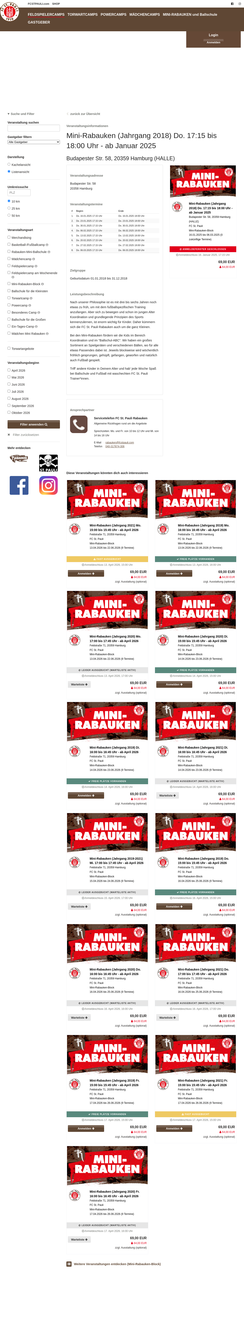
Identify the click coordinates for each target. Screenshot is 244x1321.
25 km (14, 208)
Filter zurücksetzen (26, 435)
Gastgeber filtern (34, 139)
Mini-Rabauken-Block (26, 284)
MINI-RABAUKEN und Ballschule (190, 14)
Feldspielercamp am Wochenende (32, 275)
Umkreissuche (19, 187)
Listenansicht (18, 172)
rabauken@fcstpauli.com (119, 442)
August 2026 (18, 399)
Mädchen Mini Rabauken (28, 333)
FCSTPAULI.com (39, 3)
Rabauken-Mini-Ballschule (29, 252)
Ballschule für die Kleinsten (28, 291)
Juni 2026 (16, 384)
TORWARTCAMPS (82, 14)
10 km (14, 201)
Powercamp (19, 305)
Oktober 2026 (19, 413)
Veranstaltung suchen (34, 123)
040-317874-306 (114, 446)
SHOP (56, 3)
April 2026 (16, 370)
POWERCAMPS (114, 14)
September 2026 (21, 406)
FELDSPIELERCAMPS (46, 14)
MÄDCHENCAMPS (145, 14)
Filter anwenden (33, 424)
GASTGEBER (39, 22)
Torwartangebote (21, 348)
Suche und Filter (22, 113)
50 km (14, 215)
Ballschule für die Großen (27, 319)
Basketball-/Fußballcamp (28, 245)
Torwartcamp (20, 298)
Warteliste (79, 684)
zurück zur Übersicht (85, 114)
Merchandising (19, 237)
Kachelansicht (19, 164)
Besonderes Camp (24, 312)
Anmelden (213, 42)
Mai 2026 (16, 377)
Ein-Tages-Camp (23, 326)
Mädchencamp (21, 259)
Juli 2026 (16, 391)
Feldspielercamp (22, 266)
